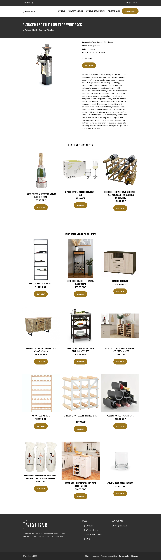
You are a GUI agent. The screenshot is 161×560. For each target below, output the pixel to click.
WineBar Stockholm (95, 11)
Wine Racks (108, 42)
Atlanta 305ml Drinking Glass (120, 483)
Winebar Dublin (76, 11)
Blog (88, 539)
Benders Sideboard (120, 281)
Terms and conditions (109, 556)
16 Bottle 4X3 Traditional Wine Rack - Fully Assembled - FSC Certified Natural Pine (120, 195)
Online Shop (130, 11)
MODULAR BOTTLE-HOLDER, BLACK (120, 415)
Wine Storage (97, 42)
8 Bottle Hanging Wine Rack (41, 283)
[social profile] (32, 3)
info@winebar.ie (131, 3)
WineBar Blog (114, 11)
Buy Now (89, 65)
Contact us (94, 556)
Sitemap (134, 556)
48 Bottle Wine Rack (41, 415)
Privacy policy (124, 556)
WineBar (61, 11)
